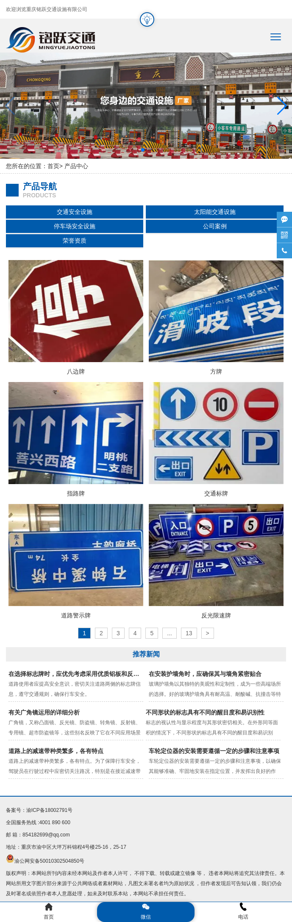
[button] (282, 106)
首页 (53, 166)
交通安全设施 (74, 211)
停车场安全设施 (74, 226)
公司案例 (215, 226)
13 (189, 633)
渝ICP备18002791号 (49, 810)
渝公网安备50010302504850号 (49, 861)
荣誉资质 (74, 240)
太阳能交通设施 (215, 211)
